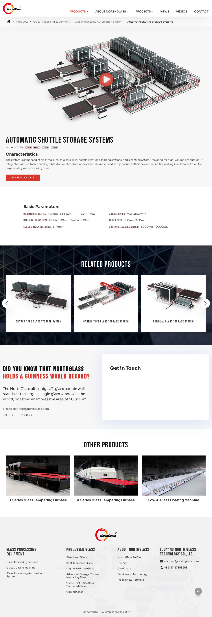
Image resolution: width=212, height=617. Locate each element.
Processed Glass (80, 549)
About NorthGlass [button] (110, 11)
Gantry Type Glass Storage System (106, 321)
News (164, 11)
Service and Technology (132, 574)
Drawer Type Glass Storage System (39, 321)
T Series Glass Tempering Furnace (38, 500)
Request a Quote (23, 177)
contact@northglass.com (31, 408)
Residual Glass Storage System (173, 321)
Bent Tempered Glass (79, 563)
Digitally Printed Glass (80, 568)
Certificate (124, 568)
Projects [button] (143, 11)
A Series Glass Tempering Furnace (106, 500)
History (122, 563)
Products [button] (77, 11)
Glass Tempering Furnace (22, 562)
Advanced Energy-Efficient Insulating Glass (83, 576)
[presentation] (6, 303)
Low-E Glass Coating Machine (173, 500)
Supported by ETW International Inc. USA (106, 612)
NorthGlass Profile (129, 557)
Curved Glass (74, 591)
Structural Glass (76, 557)
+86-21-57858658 (21, 415)
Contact (201, 11)
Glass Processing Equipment (51, 21)
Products (22, 21)
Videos (181, 11)
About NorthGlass (133, 549)
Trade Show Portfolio (130, 579)
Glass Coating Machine (20, 567)
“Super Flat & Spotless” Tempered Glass (80, 585)
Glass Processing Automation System (98, 21)
